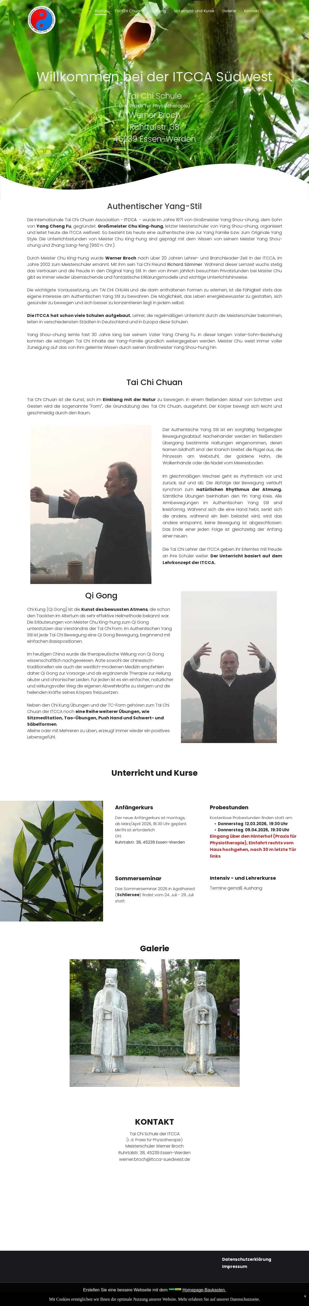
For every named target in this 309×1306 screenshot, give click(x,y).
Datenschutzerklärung (246, 1259)
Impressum (234, 1266)
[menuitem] (101, 11)
